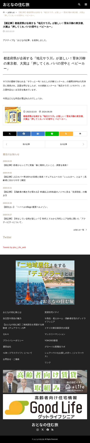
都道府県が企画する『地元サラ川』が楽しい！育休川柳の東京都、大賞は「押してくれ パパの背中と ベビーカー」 (54, 117)
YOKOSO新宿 (51, 340)
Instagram (38, 430)
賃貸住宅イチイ (52, 312)
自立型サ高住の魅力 (12, 318)
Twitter (43, 430)
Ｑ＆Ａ (6, 334)
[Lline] (52, 134)
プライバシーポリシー (13, 340)
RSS (52, 430)
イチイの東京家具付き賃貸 (57, 328)
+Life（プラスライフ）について (17, 353)
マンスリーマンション (55, 334)
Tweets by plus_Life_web (14, 247)
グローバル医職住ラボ (55, 346)
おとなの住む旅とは (12, 312)
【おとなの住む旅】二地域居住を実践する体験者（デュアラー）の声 (23, 326)
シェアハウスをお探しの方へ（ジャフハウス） (64, 354)
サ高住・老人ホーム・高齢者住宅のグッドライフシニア (65, 320)
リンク (48, 362)
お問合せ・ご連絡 (11, 359)
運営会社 (7, 346)
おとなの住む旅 (45, 424)
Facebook (47, 430)
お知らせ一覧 (79, 230)
